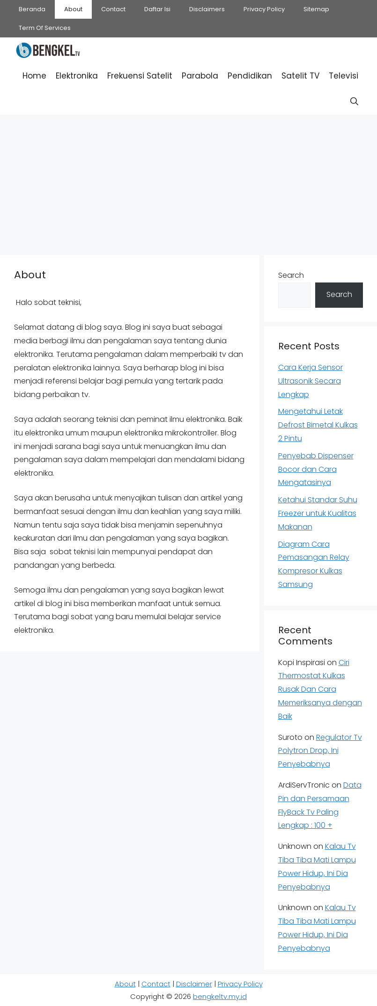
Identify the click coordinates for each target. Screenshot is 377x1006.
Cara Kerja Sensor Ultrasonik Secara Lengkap (310, 381)
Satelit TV (300, 75)
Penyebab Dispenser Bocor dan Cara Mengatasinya (316, 469)
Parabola (200, 75)
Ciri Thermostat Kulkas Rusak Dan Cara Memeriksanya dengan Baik (320, 689)
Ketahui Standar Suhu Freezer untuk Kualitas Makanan (317, 513)
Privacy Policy (264, 9)
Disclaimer (194, 984)
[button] (354, 102)
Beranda (32, 9)
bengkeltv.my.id (220, 996)
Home (34, 75)
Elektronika (77, 75)
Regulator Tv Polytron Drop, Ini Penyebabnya (320, 751)
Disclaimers (207, 9)
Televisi (343, 75)
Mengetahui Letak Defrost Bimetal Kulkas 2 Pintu (318, 425)
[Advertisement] (188, 182)
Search (291, 275)
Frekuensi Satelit (139, 75)
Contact (113, 9)
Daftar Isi (157, 9)
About (73, 9)
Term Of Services (45, 27)
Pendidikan (250, 75)
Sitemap (316, 9)
